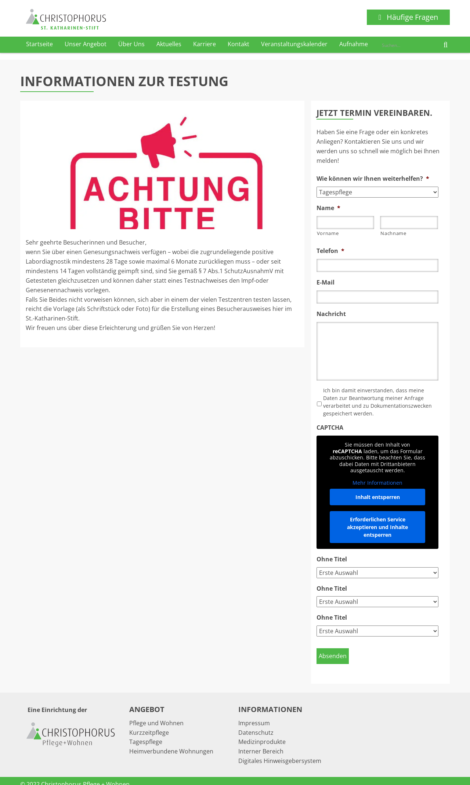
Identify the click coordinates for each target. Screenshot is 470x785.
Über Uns (131, 44)
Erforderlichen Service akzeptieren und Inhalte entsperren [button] (377, 527)
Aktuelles (168, 44)
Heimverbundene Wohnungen (171, 744)
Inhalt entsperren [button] (377, 497)
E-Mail (326, 282)
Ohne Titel (332, 559)
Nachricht (331, 314)
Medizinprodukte (262, 734)
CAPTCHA (330, 428)
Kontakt (238, 44)
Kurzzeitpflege (149, 725)
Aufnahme (353, 44)
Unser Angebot (85, 44)
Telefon (330, 251)
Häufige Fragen (408, 17)
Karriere (204, 44)
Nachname (393, 233)
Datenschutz (256, 725)
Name (328, 208)
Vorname (328, 233)
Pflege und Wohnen (156, 716)
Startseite (39, 44)
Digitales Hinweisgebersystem (279, 753)
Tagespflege (145, 734)
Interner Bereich (260, 744)
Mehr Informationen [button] (377, 482)
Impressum (254, 716)
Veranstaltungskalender (294, 44)
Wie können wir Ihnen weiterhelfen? (373, 179)
